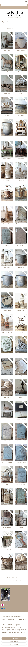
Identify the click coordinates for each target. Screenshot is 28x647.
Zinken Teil (21, 115)
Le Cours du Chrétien (21, 223)
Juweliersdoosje (7, 375)
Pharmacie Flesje (7, 202)
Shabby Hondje (7, 50)
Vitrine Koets (21, 71)
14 (20, 580)
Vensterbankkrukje (7, 158)
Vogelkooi (21, 137)
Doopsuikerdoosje (7, 354)
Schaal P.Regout (20, 375)
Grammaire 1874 (21, 506)
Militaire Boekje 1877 (21, 440)
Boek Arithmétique (7, 440)
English (3, 8)
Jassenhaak (21, 397)
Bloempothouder (7, 549)
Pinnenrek (20, 332)
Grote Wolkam (21, 158)
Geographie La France (21, 462)
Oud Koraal (21, 93)
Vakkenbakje (7, 93)
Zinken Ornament (21, 354)
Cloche (6, 484)
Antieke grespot (21, 50)
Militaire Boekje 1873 (7, 462)
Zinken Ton (7, 137)
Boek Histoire (7, 245)
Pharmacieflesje (7, 180)
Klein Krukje (7, 419)
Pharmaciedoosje (7, 310)
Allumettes (21, 527)
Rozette (21, 549)
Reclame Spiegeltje (7, 527)
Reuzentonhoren (7, 397)
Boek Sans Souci (21, 245)
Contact (7, 8)
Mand (7, 571)
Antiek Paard (7, 71)
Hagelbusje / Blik (7, 506)
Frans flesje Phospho (7, 332)
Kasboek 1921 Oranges (21, 419)
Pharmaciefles (21, 180)
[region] (14, 625)
